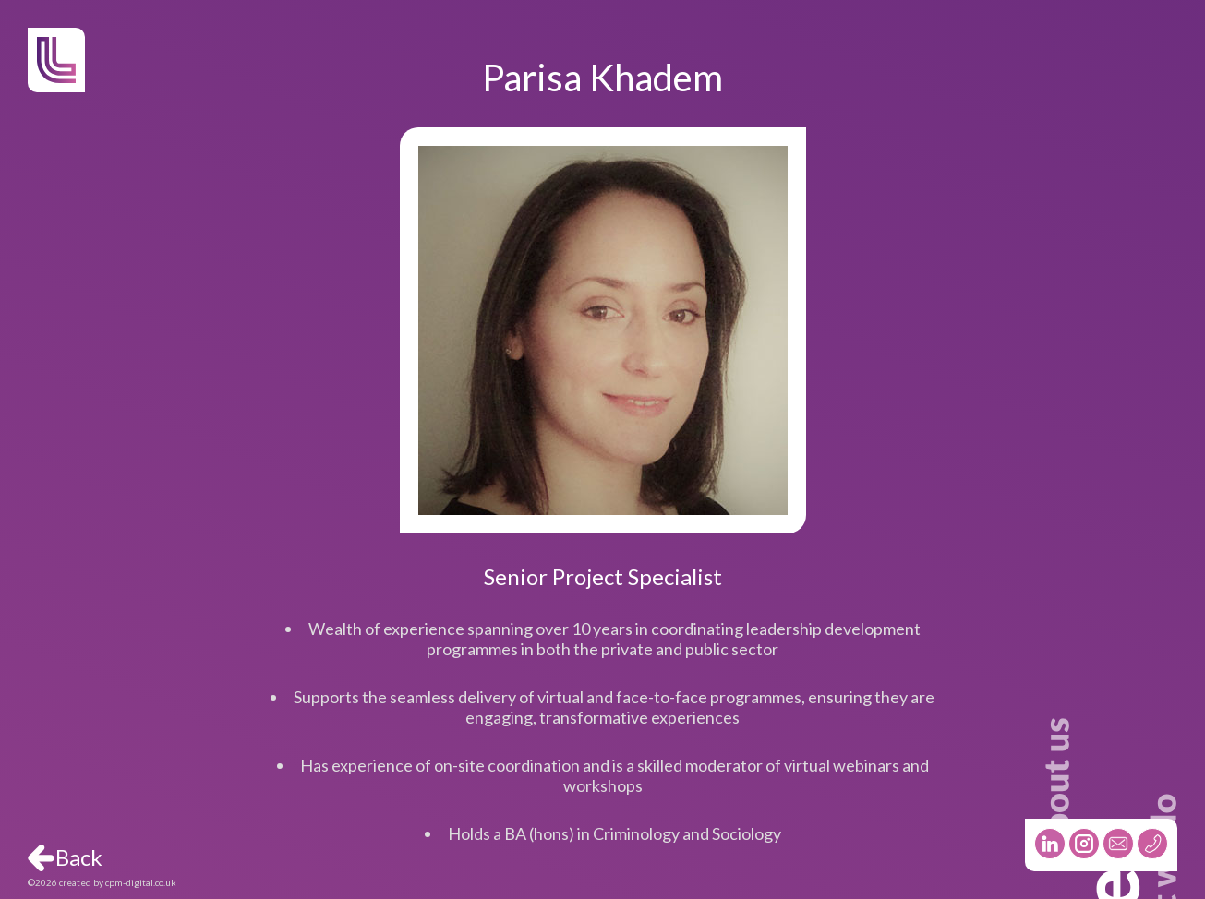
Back (78, 857)
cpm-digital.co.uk (140, 882)
